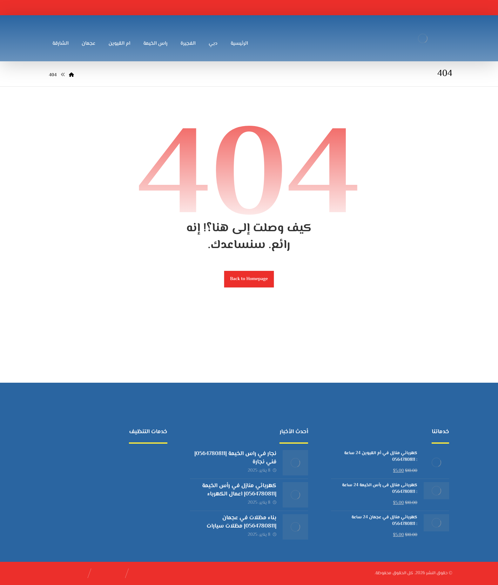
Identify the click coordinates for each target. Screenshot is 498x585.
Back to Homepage (249, 279)
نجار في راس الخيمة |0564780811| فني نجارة (235, 457)
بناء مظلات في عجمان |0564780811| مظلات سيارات (242, 522)
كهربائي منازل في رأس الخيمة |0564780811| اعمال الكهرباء (239, 489)
